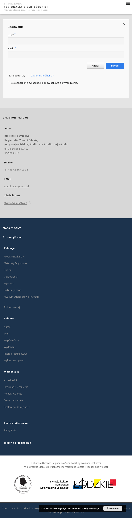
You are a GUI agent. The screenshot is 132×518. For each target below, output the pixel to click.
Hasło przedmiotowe (15, 353)
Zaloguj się (10, 430)
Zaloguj (115, 65)
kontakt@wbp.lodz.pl (16, 186)
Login (11, 34)
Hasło (12, 48)
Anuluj (95, 65)
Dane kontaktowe (13, 400)
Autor (7, 327)
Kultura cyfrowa (12, 290)
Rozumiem (113, 508)
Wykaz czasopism (13, 360)
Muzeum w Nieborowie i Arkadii (21, 296)
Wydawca (9, 347)
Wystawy (9, 283)
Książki (7, 270)
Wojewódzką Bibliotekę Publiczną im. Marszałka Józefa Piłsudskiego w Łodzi (66, 466)
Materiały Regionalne (15, 263)
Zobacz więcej (12, 307)
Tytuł (6, 333)
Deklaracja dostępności (17, 407)
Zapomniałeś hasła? (42, 75)
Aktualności (10, 380)
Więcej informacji (90, 508)
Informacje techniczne (16, 387)
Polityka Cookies (13, 393)
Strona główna (12, 237)
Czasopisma (11, 276)
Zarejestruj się (17, 75)
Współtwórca (11, 340)
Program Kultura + (14, 256)
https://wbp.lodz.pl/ (15, 202)
